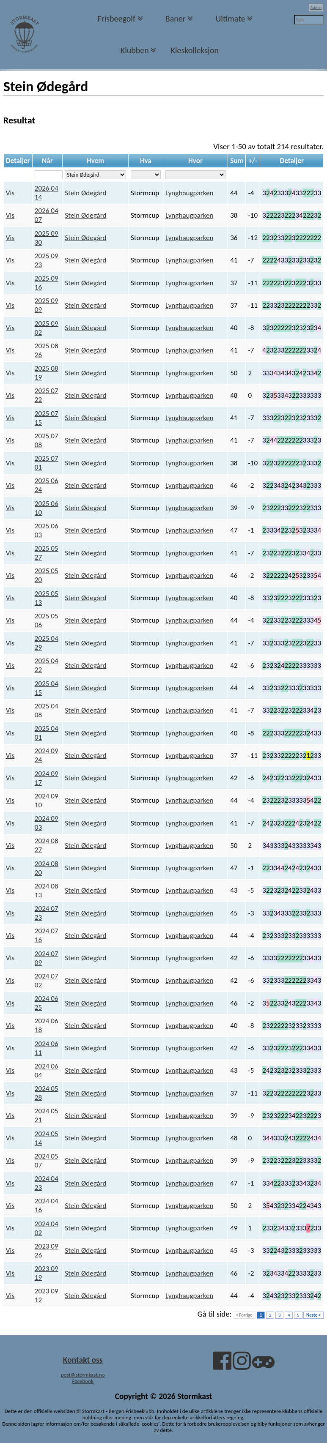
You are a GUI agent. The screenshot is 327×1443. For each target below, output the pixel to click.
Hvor (195, 160)
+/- (252, 160)
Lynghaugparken (189, 193)
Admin (316, 7)
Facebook (82, 1381)
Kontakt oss (83, 1360)
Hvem (95, 160)
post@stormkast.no (83, 1375)
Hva (145, 160)
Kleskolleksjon (195, 50)
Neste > (313, 1315)
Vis (10, 193)
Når (47, 160)
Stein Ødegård (85, 193)
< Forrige (244, 1315)
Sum (236, 160)
